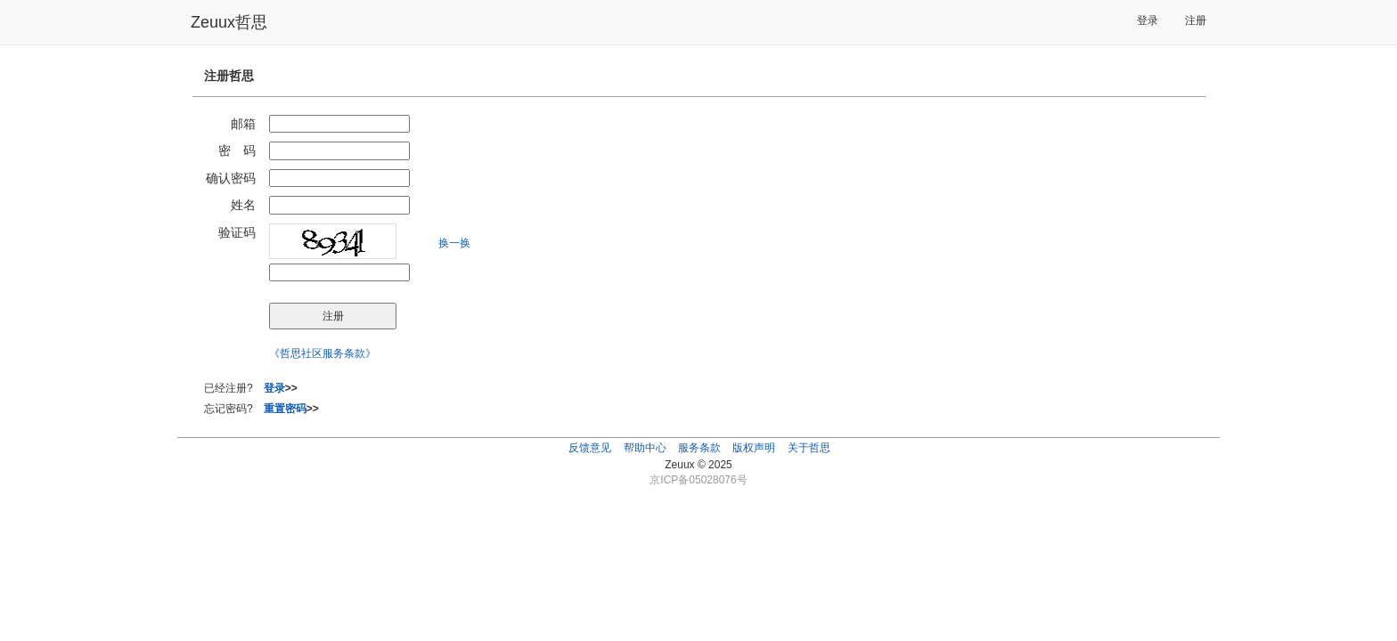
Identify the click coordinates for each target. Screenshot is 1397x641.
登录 (1147, 20)
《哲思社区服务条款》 (322, 353)
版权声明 (753, 448)
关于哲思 (809, 448)
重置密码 (285, 408)
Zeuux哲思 (229, 22)
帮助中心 (645, 448)
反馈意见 (589, 448)
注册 (1195, 20)
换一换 (454, 243)
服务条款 (699, 448)
